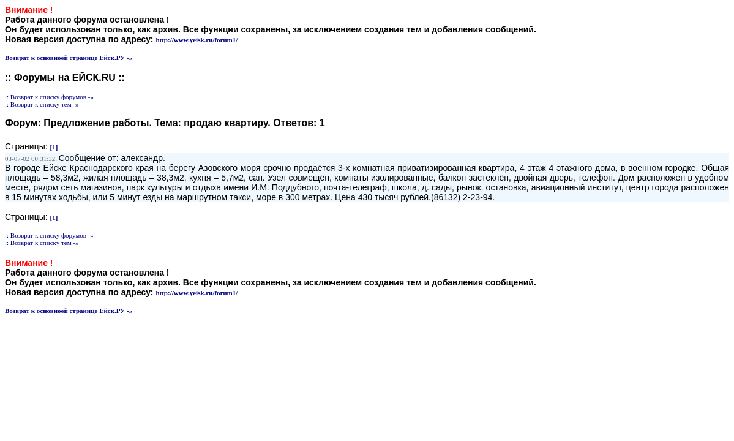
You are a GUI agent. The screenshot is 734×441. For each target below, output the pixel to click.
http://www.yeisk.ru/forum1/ (196, 39)
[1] (54, 147)
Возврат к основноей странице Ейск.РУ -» (68, 57)
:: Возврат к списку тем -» (42, 104)
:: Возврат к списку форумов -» (49, 96)
